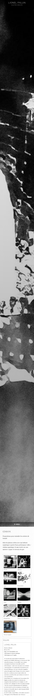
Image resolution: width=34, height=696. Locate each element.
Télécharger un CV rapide (10, 655)
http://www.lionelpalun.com (11, 651)
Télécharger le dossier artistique (12, 653)
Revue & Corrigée (19, 682)
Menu (17, 524)
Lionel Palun (17, 2)
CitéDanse (24, 685)
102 (18, 683)
